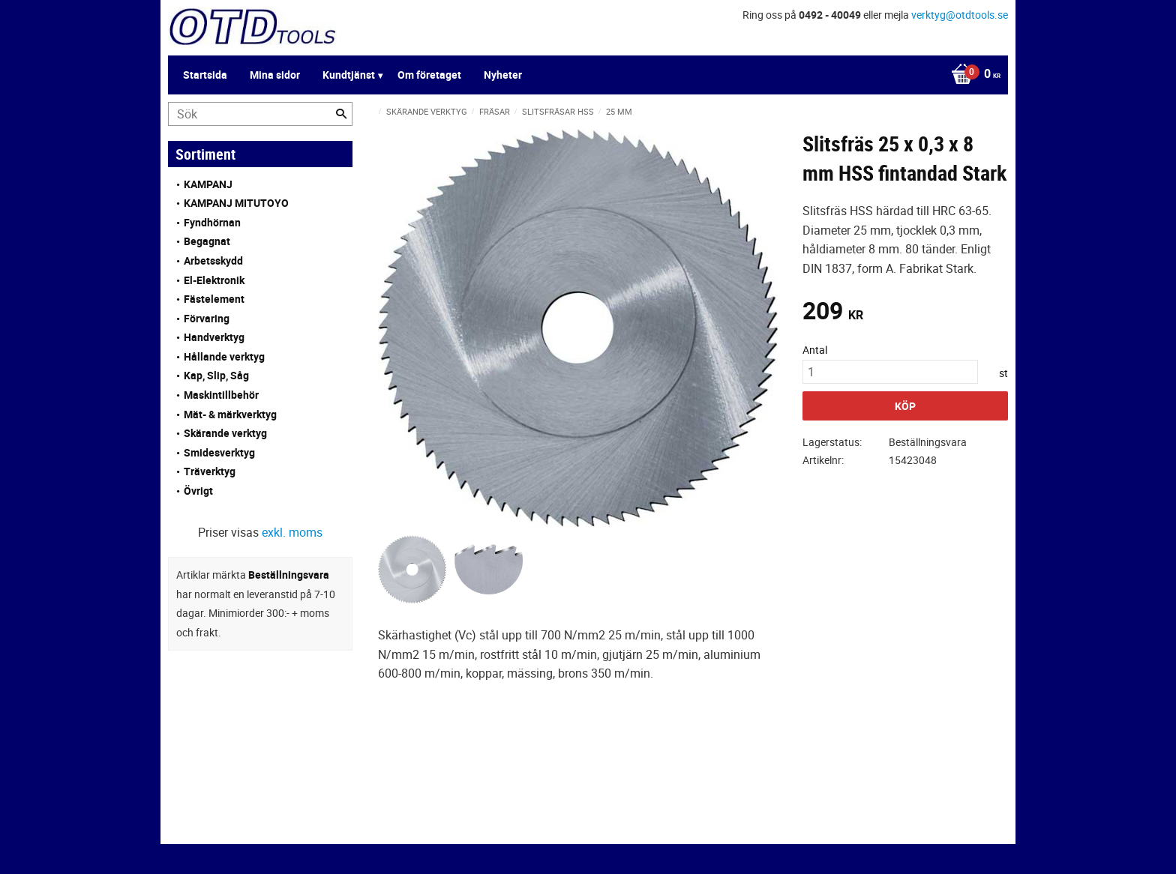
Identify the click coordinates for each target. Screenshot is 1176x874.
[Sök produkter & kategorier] (260, 114)
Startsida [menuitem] (205, 74)
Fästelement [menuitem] (214, 299)
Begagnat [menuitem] (207, 241)
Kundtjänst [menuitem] (348, 74)
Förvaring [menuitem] (207, 318)
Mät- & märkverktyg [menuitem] (230, 414)
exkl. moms (292, 532)
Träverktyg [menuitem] (210, 471)
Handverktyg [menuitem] (214, 337)
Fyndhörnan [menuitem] (212, 222)
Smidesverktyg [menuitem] (219, 452)
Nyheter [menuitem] (503, 74)
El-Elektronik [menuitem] (214, 280)
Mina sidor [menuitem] (275, 74)
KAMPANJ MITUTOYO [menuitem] (236, 203)
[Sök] (341, 114)
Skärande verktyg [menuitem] (225, 433)
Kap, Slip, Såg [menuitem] (216, 375)
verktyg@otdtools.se (959, 14)
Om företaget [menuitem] (429, 74)
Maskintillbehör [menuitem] (221, 395)
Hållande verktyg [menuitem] (224, 356)
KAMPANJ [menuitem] (208, 184)
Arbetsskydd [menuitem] (213, 260)
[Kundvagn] (972, 74)
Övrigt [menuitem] (198, 490)
